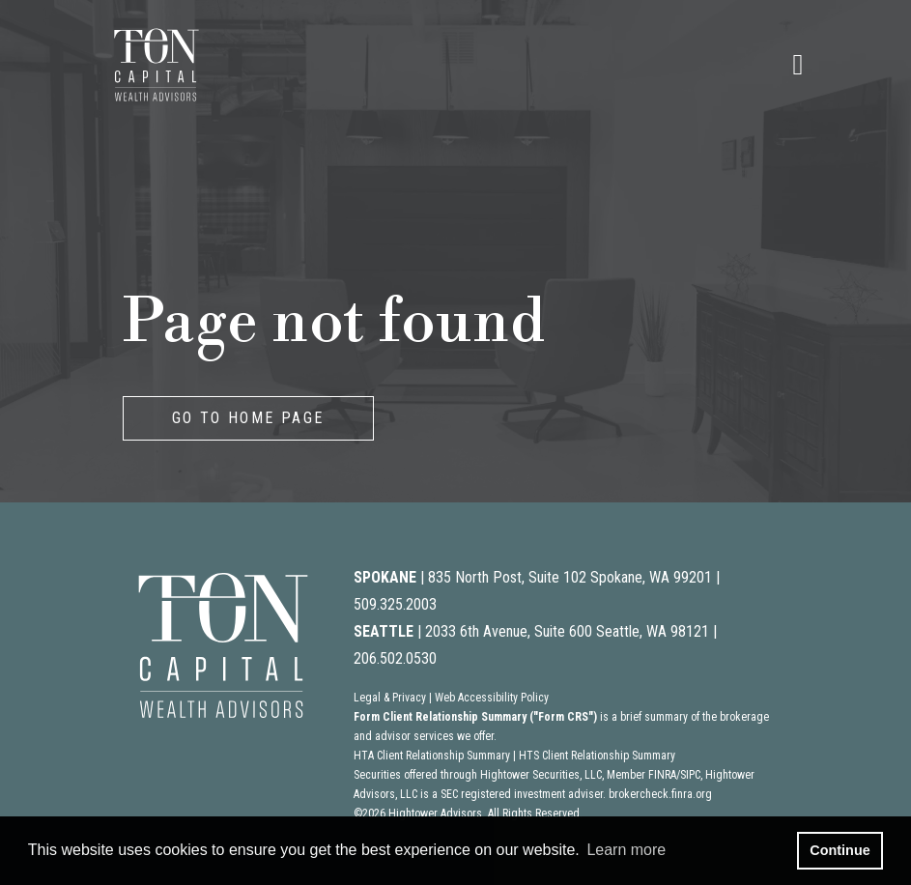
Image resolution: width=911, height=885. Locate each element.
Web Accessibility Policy (492, 697)
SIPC (690, 775)
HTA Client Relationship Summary (432, 755)
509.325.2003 (395, 604)
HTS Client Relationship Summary (597, 755)
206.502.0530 (395, 658)
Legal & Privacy (390, 697)
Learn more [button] (626, 850)
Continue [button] (839, 850)
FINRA (662, 775)
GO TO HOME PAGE (248, 418)
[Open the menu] (798, 64)
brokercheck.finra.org (660, 794)
